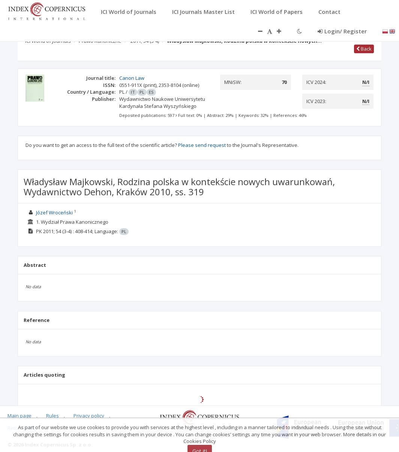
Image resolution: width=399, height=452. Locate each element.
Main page (20, 415)
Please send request (202, 145)
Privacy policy (89, 415)
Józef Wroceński (54, 212)
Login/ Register (342, 31)
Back (364, 48)
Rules (52, 415)
